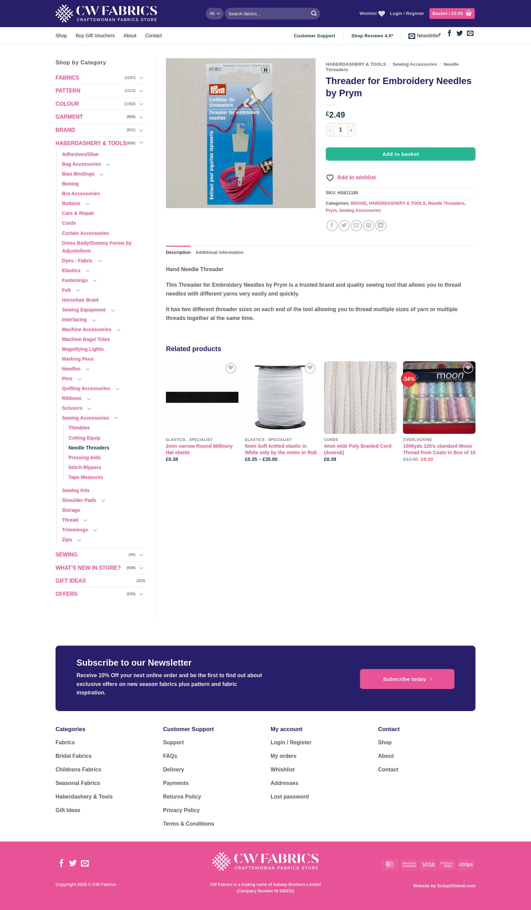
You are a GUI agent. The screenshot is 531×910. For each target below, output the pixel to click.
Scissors (72, 408)
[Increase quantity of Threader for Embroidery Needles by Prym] (351, 130)
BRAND (65, 130)
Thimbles (79, 427)
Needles (71, 368)
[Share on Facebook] (332, 225)
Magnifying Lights (83, 349)
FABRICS (67, 78)
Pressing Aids (84, 457)
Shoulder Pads (79, 500)
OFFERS (67, 594)
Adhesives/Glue (80, 154)
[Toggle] (141, 78)
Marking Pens (78, 359)
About (130, 35)
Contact (153, 35)
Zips (67, 539)
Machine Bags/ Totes (86, 339)
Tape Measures (85, 477)
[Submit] (314, 13)
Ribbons (72, 398)
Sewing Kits (76, 490)
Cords (69, 223)
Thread (70, 520)
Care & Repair (78, 213)
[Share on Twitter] (344, 225)
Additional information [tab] (219, 252)
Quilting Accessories (86, 388)
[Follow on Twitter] (459, 33)
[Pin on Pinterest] (368, 225)
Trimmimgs (75, 529)
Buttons (71, 203)
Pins (67, 378)
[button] (452, 13)
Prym (331, 210)
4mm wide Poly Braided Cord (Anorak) (357, 449)
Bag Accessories (81, 164)
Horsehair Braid (80, 300)
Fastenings (75, 280)
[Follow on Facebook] (449, 33)
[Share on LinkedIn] (380, 225)
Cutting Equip (84, 438)
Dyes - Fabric (77, 260)
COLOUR (67, 104)
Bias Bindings (78, 174)
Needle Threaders (88, 447)
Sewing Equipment (84, 309)
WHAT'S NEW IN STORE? (88, 568)
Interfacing (74, 319)
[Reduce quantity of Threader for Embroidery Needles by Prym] (330, 130)
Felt (66, 290)
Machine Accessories (86, 329)
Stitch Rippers (85, 467)
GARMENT (69, 117)
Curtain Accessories (85, 233)
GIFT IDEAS (71, 581)
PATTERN (68, 91)
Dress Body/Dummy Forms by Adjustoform (97, 247)
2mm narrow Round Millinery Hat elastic (199, 449)
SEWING (67, 555)
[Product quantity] (340, 130)
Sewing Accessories (85, 418)
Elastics (71, 270)
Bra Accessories (81, 193)
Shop (61, 35)
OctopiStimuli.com (456, 885)
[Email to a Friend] (356, 225)
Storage (71, 510)
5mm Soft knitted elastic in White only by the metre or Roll (281, 449)
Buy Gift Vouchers (95, 35)
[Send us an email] (470, 33)
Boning (70, 183)
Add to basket (400, 154)
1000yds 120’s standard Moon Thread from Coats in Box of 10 (439, 449)
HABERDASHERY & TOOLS (91, 143)
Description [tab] (178, 252)
